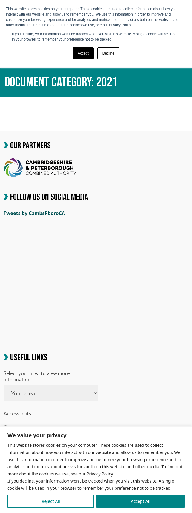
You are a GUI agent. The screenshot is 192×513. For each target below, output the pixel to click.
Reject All (51, 501)
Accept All (140, 501)
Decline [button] (108, 53)
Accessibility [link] (18, 413)
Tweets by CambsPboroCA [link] (34, 213)
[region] (96, 469)
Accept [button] (83, 53)
